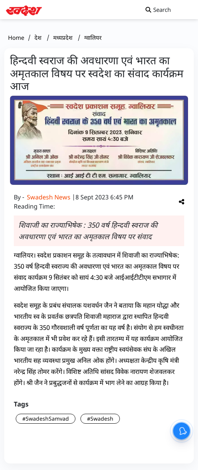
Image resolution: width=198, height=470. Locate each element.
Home (16, 37)
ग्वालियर (92, 37)
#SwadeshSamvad (45, 418)
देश (38, 37)
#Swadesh (100, 418)
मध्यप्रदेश (63, 37)
